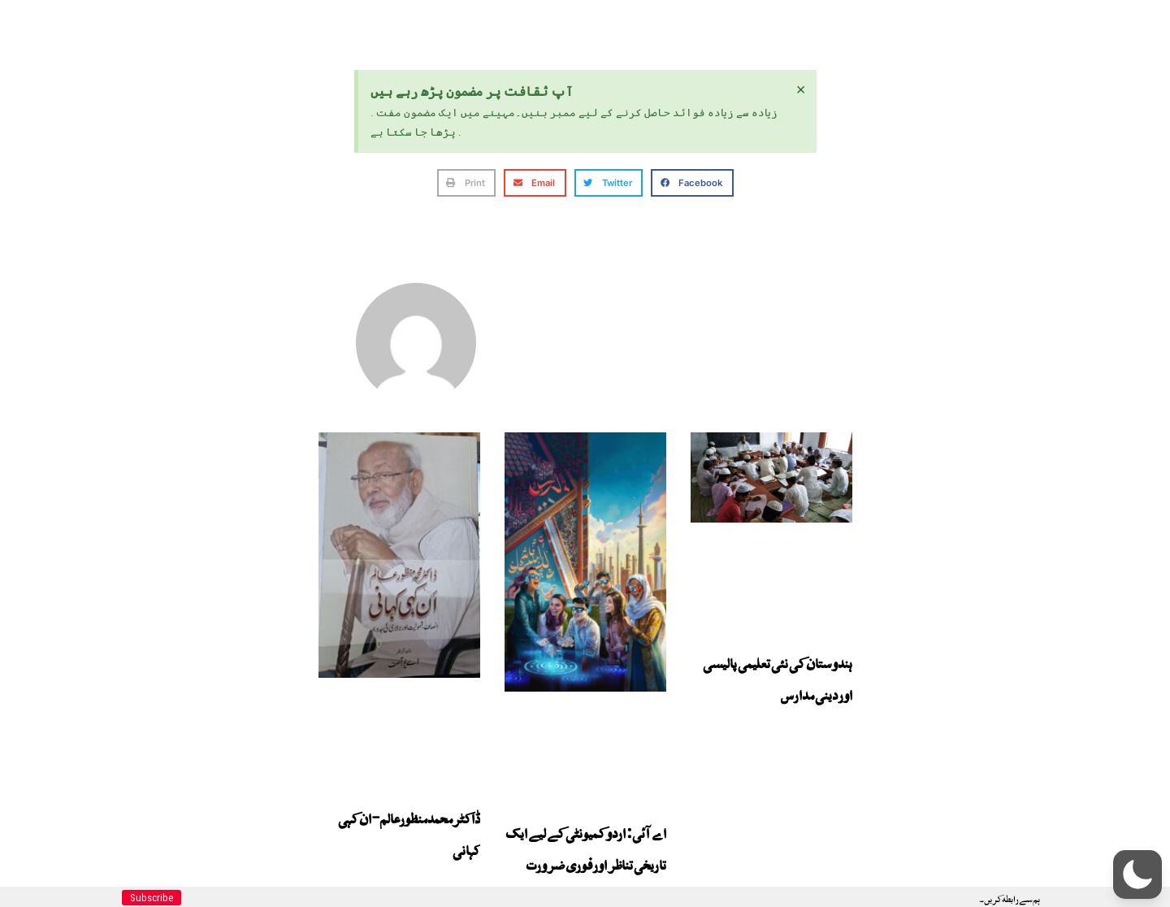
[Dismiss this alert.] (800, 88)
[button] (466, 183)
